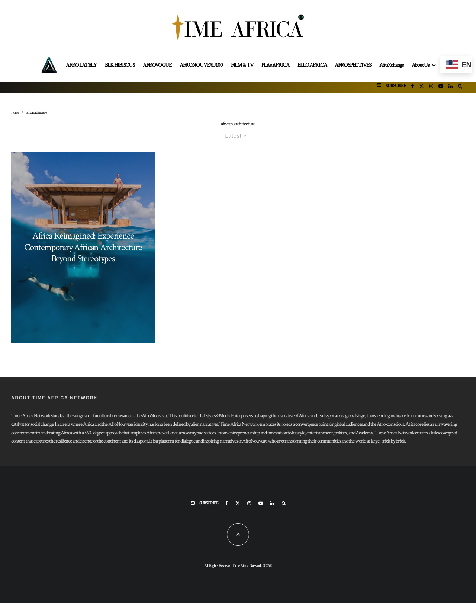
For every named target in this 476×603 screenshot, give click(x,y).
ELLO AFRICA (312, 64)
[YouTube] (441, 88)
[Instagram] (431, 88)
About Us (420, 64)
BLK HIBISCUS (120, 64)
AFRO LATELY (81, 64)
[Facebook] (412, 88)
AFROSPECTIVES (353, 64)
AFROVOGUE (157, 64)
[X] (421, 88)
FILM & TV (242, 64)
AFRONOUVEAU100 (201, 64)
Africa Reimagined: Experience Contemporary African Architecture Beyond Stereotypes (83, 248)
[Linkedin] (450, 88)
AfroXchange (391, 64)
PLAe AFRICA (275, 64)
